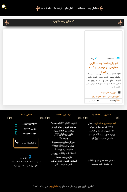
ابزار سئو (69, 8)
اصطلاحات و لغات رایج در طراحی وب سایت (63, 155)
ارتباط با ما (46, 8)
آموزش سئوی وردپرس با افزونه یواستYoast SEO (63, 144)
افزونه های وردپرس (97, 96)
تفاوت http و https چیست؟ (63, 123)
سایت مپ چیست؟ (64, 150)
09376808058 (29, 129)
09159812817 (29, 134)
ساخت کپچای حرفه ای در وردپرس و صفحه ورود (63, 129)
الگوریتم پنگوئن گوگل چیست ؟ (63, 136)
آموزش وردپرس (114, 96)
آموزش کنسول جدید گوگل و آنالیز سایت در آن (63, 163)
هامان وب (93, 8)
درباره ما (58, 8)
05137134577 (29, 124)
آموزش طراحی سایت (108, 92)
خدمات (80, 8)
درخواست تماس (25, 142)
